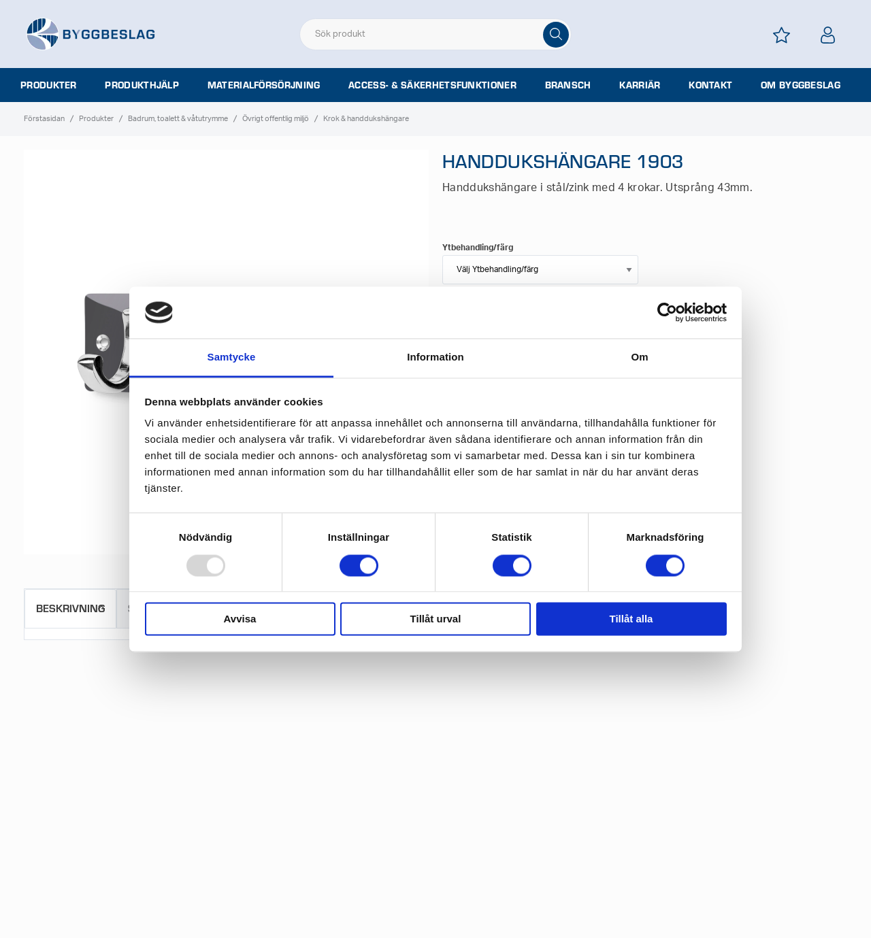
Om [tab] (639, 357)
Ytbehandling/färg (477, 248)
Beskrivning (70, 608)
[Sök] (556, 35)
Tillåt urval (435, 619)
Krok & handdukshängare (366, 118)
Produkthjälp (142, 85)
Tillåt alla (631, 619)
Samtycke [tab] (232, 357)
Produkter (48, 85)
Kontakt (710, 85)
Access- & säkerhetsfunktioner (432, 85)
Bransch (568, 85)
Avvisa (240, 619)
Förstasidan (44, 118)
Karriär (639, 85)
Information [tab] (435, 357)
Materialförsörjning (264, 85)
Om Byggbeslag (800, 85)
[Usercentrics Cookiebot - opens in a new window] (667, 312)
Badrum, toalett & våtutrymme (178, 118)
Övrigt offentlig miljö (275, 118)
